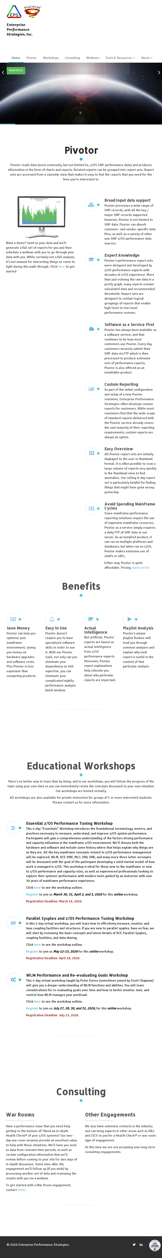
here (58, 267)
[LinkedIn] (141, 1245)
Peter (19, 1190)
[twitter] (134, 1245)
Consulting (72, 58)
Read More (16, 70)
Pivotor (31, 58)
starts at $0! (143, 568)
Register (32, 955)
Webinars (92, 58)
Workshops (51, 58)
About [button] (146, 58)
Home (16, 58)
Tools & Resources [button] (120, 58)
